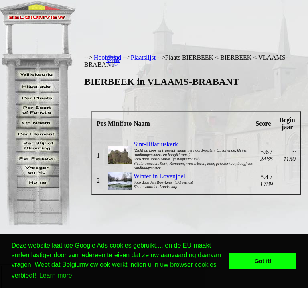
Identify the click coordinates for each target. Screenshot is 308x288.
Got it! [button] (263, 261)
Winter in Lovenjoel (159, 176)
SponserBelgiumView (113, 60)
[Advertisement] (216, 60)
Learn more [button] (55, 275)
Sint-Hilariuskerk (156, 144)
